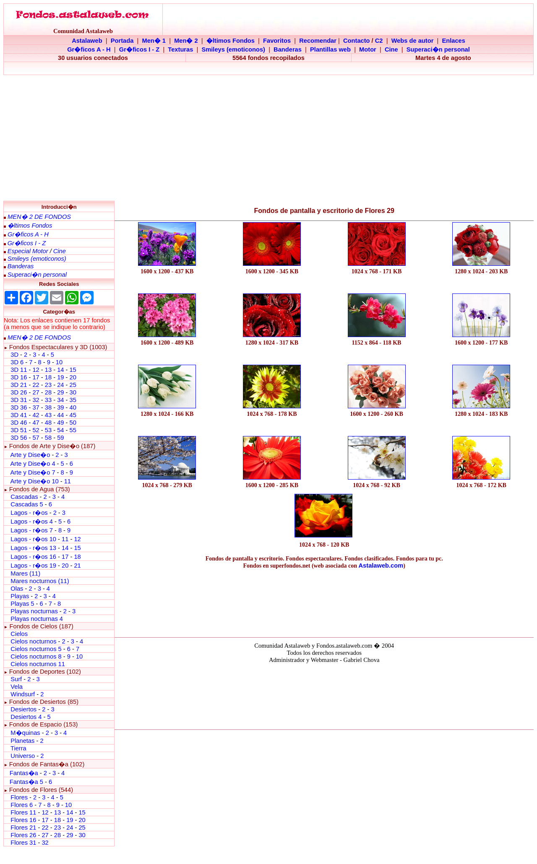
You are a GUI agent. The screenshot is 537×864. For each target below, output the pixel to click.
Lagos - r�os (29, 512)
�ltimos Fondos (230, 40)
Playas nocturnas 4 (36, 618)
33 (48, 400)
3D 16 (18, 377)
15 (72, 369)
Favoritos (277, 40)
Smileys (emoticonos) (233, 49)
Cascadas (24, 496)
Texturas (180, 49)
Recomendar (317, 40)
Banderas (288, 49)
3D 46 (18, 422)
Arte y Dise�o (30, 454)
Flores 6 (22, 805)
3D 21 (18, 384)
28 (48, 392)
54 (60, 430)
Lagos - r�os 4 (32, 521)
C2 (379, 40)
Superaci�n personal (438, 49)
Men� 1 (154, 40)
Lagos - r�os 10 (33, 539)
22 (35, 384)
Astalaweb (87, 40)
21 (77, 565)
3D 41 (18, 415)
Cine (391, 49)
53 (48, 430)
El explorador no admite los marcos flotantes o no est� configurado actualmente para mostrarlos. (324, 695)
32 (35, 400)
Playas (19, 596)
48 (48, 422)
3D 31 (18, 400)
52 (35, 430)
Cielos (19, 633)
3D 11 (18, 369)
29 (60, 392)
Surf (16, 679)
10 (59, 362)
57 (35, 437)
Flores (19, 797)
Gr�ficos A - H (89, 49)
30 (72, 392)
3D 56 (18, 437)
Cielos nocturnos (33, 641)
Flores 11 (23, 812)
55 (72, 430)
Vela (16, 686)
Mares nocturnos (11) (39, 581)
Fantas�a (24, 773)
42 (35, 415)
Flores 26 (23, 835)
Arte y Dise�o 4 (33, 463)
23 (48, 384)
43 (48, 415)
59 (60, 437)
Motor (367, 49)
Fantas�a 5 (26, 781)
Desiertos (23, 709)
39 (60, 407)
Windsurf (22, 694)
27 (35, 392)
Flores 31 (23, 842)
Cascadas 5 (26, 504)
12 (36, 369)
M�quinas (25, 732)
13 (48, 369)
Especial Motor (28, 251)
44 (60, 415)
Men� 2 (186, 40)
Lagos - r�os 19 (33, 565)
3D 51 (18, 430)
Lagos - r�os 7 (31, 530)
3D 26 (18, 392)
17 (35, 377)
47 (35, 422)
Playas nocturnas (33, 611)
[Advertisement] (268, 138)
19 (60, 377)
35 (72, 400)
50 (72, 422)
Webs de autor (412, 40)
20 (72, 377)
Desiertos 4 (26, 717)
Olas (16, 588)
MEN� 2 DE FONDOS (39, 216)
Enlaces (453, 40)
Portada (122, 40)
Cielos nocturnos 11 (37, 664)
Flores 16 (23, 820)
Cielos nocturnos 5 (35, 649)
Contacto (356, 40)
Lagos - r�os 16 (33, 556)
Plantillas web (330, 49)
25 (72, 384)
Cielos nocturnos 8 (36, 656)
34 (60, 400)
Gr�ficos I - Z (139, 49)
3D (14, 354)
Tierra (18, 748)
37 (35, 407)
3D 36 (18, 407)
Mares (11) (25, 573)
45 (72, 415)
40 (72, 407)
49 (60, 422)
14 (60, 369)
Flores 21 (23, 827)
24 (60, 384)
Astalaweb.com (381, 565)
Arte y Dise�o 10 (34, 481)
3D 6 (17, 362)
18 (48, 377)
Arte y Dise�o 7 (32, 472)
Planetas (22, 740)
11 (67, 481)
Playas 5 (22, 603)
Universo (22, 755)
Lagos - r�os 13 (33, 548)
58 (48, 437)
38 (48, 407)
